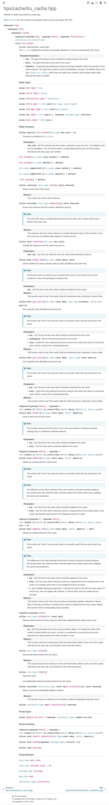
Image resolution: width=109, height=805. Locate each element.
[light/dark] (101, 3)
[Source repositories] (88, 3)
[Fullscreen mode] (97, 3)
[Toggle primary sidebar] (4, 3)
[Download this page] (92, 3)
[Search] (105, 3)
